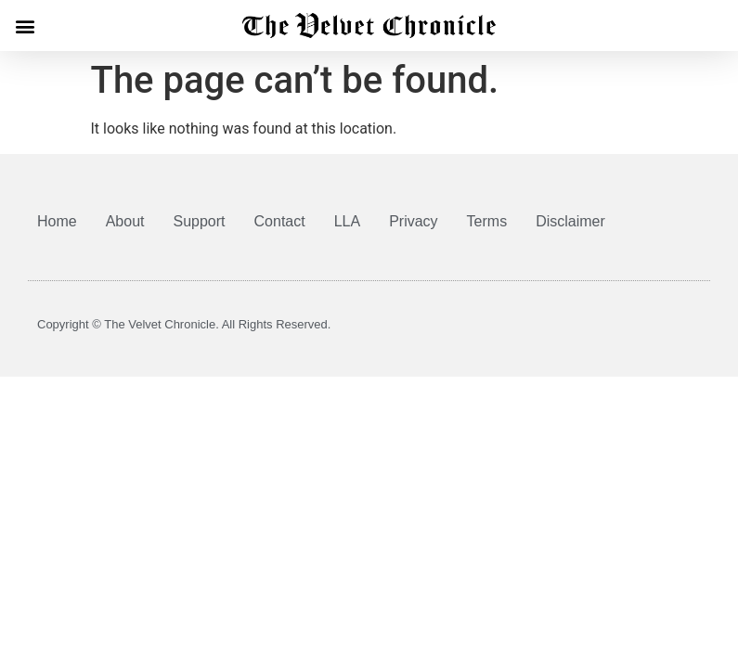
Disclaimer (570, 221)
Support (200, 221)
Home (57, 221)
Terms (487, 221)
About (125, 221)
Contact (279, 221)
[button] (24, 25)
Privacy (413, 221)
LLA (347, 221)
